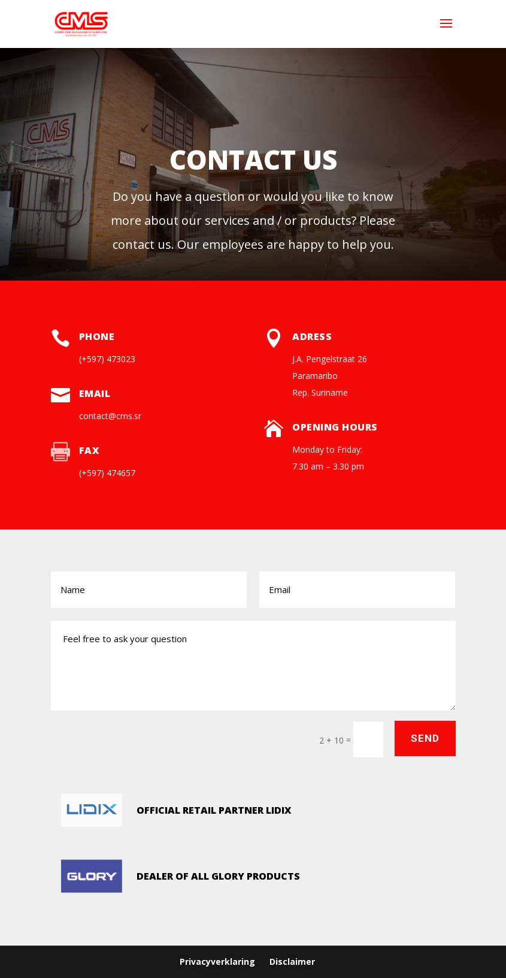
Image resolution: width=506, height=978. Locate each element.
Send (425, 738)
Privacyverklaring (217, 961)
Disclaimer (292, 961)
